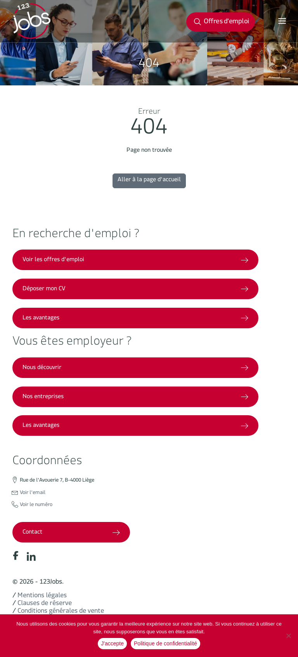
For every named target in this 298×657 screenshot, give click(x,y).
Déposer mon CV (136, 290)
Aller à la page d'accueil (149, 181)
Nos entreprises (136, 398)
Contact (71, 533)
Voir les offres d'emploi (136, 261)
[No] (288, 636)
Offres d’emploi (221, 23)
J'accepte (112, 643)
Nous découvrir (136, 368)
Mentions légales (42, 596)
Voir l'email (32, 493)
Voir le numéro (36, 505)
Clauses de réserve (44, 604)
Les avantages (136, 319)
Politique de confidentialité (165, 643)
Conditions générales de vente (60, 612)
